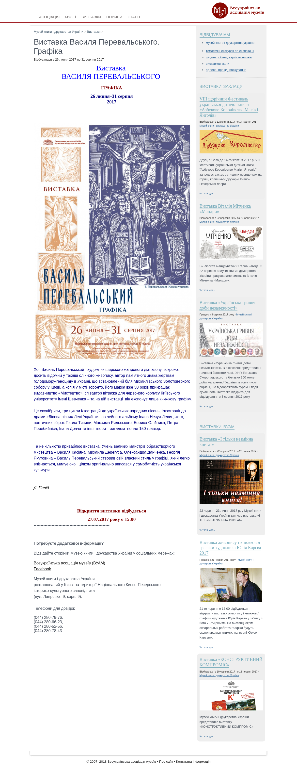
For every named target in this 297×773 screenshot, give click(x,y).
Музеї (70, 16)
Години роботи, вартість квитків (229, 57)
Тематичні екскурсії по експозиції (230, 51)
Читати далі (207, 194)
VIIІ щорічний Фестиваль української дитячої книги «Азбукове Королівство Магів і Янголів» (229, 107)
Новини (114, 16)
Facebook (42, 569)
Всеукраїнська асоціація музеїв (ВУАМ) (69, 563)
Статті (134, 16)
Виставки (93, 31)
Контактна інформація (193, 764)
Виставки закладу (221, 85)
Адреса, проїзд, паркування (226, 70)
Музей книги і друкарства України (58, 31)
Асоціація (49, 16)
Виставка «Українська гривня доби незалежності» (227, 306)
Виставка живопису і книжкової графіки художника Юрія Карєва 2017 (230, 550)
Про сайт (166, 764)
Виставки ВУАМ (217, 427)
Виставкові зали (217, 64)
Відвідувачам (215, 34)
